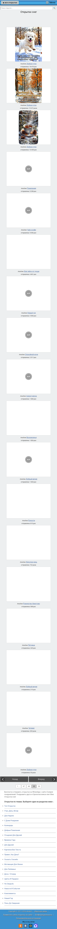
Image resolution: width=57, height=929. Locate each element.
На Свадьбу (9, 884)
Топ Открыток (10, 806)
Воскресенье (32, 438)
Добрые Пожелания (12, 830)
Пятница (31, 645)
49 (34, 786)
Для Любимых (10, 869)
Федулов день (31, 562)
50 (39, 786)
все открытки (10, 2)
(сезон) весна (31, 396)
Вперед (41, 779)
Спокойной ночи (31, 355)
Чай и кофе (31, 230)
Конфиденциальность (43, 915)
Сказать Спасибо (11, 859)
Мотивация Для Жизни (13, 864)
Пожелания (31, 188)
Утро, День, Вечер (11, 811)
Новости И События (12, 889)
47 (24, 786)
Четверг (31, 728)
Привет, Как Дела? (11, 855)
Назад (15, 779)
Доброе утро (31, 64)
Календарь (8, 825)
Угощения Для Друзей (13, 835)
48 (29, 786)
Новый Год (8, 898)
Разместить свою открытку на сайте (17, 915)
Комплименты (10, 893)
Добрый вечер (31, 479)
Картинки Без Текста (12, 850)
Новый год (31, 313)
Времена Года (9, 840)
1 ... (18, 786)
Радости (31, 521)
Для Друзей (9, 845)
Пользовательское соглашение (28, 918)
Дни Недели (9, 816)
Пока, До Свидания (12, 903)
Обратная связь (40, 911)
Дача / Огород (10, 874)
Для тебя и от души (31, 271)
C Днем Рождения (11, 821)
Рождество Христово (31, 604)
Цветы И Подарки (11, 879)
